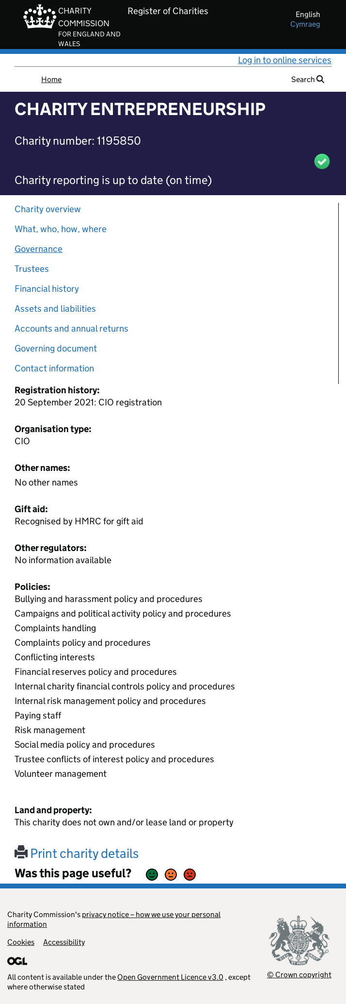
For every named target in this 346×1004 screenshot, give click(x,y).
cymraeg (305, 24)
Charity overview (48, 209)
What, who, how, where (61, 228)
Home (51, 79)
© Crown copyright (299, 974)
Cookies (20, 942)
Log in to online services (284, 60)
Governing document (56, 348)
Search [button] (307, 79)
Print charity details (77, 853)
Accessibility (64, 942)
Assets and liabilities (55, 308)
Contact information (54, 368)
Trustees (32, 268)
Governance (39, 248)
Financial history (47, 288)
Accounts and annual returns (71, 328)
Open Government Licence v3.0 (170, 977)
